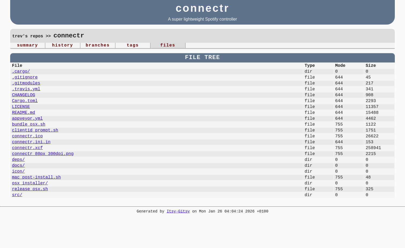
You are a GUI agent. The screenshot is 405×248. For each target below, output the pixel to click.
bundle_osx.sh (29, 137)
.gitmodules (26, 88)
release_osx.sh (30, 213)
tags (133, 46)
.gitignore (25, 81)
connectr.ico (27, 151)
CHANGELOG (23, 102)
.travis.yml (26, 95)
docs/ (18, 185)
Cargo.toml (25, 109)
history (62, 46)
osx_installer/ (30, 206)
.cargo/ (21, 74)
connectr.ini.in (31, 158)
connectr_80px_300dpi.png (43, 172)
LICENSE (21, 116)
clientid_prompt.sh (35, 144)
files (167, 46)
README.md (23, 123)
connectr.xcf (27, 165)
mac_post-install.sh (36, 199)
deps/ (18, 178)
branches (98, 46)
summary (27, 46)
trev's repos (27, 37)
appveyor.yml (27, 130)
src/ (17, 220)
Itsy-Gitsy (178, 237)
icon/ (18, 192)
